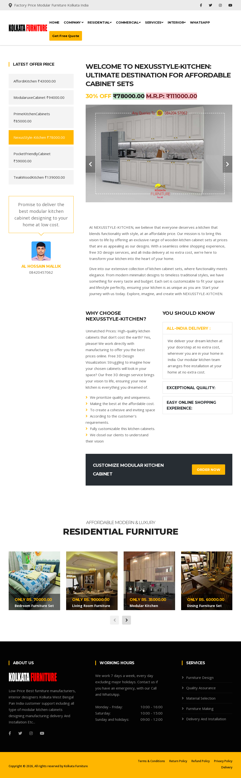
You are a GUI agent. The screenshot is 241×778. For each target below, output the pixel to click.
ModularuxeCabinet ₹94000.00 (38, 97)
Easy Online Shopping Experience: (191, 405)
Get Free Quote (65, 36)
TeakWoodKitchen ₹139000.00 (39, 177)
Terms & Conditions (151, 761)
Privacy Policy (223, 761)
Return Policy (178, 761)
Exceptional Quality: (191, 388)
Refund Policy (200, 761)
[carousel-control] (90, 164)
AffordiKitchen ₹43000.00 (34, 81)
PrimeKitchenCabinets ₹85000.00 (31, 117)
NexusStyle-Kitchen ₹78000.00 (39, 137)
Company (73, 22)
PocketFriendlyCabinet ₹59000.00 (32, 157)
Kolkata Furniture (76, 766)
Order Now (208, 470)
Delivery (226, 767)
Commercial (128, 22)
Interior (177, 22)
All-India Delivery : (188, 328)
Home (54, 22)
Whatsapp (200, 22)
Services (154, 22)
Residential (100, 22)
